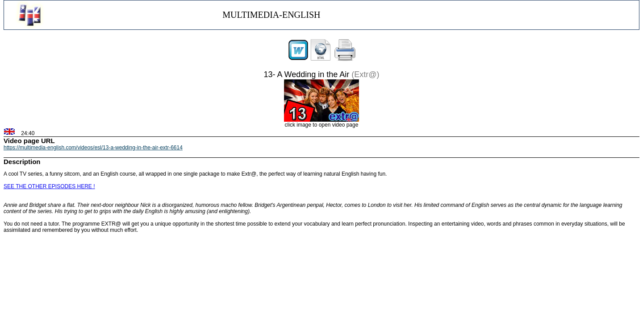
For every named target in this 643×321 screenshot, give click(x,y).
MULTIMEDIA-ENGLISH (271, 15)
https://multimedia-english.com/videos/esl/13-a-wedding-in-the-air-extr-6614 (93, 147)
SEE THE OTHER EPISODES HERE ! (49, 186)
